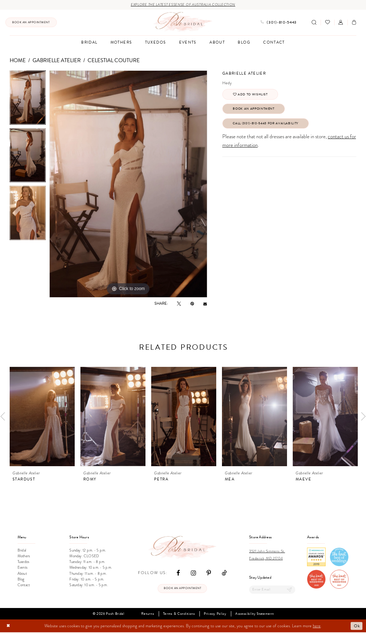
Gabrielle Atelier (57, 60)
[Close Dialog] (9, 627)
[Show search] (314, 22)
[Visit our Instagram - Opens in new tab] (194, 573)
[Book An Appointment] (31, 23)
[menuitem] (31, 23)
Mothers (24, 556)
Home (18, 60)
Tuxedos (23, 562)
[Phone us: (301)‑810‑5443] (278, 22)
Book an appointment (183, 589)
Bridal (22, 550)
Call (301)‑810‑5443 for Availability (269, 125)
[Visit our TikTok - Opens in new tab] (224, 573)
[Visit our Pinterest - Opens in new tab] (208, 573)
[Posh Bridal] (182, 22)
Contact (24, 585)
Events (23, 567)
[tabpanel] (28, 100)
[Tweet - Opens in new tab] (179, 303)
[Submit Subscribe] (289, 589)
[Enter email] (272, 589)
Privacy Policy (215, 614)
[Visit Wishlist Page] (327, 22)
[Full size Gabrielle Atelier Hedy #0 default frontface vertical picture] (128, 184)
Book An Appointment (256, 110)
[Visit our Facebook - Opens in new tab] (178, 573)
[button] (340, 22)
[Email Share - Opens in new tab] (205, 303)
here (317, 626)
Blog (21, 579)
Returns (147, 614)
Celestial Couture (114, 60)
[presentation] (42, 416)
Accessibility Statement (254, 614)
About (22, 573)
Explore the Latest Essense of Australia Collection (183, 5)
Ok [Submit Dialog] (357, 626)
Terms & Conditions (179, 614)
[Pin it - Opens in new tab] (192, 303)
